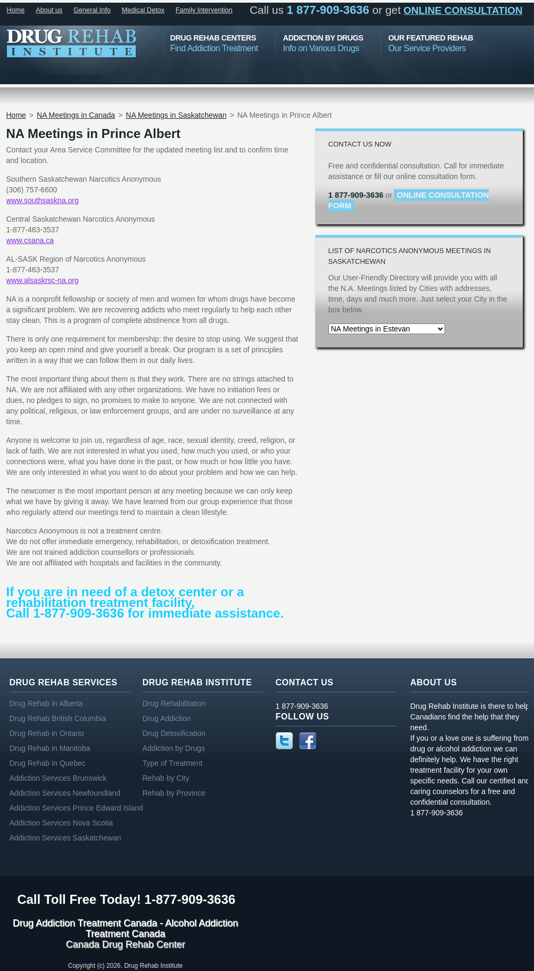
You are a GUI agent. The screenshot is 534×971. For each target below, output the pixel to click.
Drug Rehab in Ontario (47, 733)
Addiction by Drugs (174, 748)
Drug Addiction (167, 718)
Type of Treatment (173, 763)
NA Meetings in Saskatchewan (176, 115)
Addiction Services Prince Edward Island (76, 808)
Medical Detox (143, 10)
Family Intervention (204, 10)
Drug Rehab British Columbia (58, 718)
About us (49, 10)
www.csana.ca (30, 240)
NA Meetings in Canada (76, 115)
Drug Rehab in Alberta (46, 703)
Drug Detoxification (174, 733)
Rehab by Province (174, 793)
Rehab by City (166, 778)
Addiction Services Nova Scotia (61, 823)
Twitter (284, 740)
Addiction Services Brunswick (58, 778)
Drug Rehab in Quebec (48, 763)
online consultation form (408, 200)
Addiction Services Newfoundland (65, 793)
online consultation (463, 10)
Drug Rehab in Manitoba (50, 748)
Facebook (307, 740)
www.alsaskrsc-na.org (42, 280)
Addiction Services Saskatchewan (65, 838)
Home (16, 10)
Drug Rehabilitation (174, 703)
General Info (92, 10)
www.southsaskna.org (42, 200)
